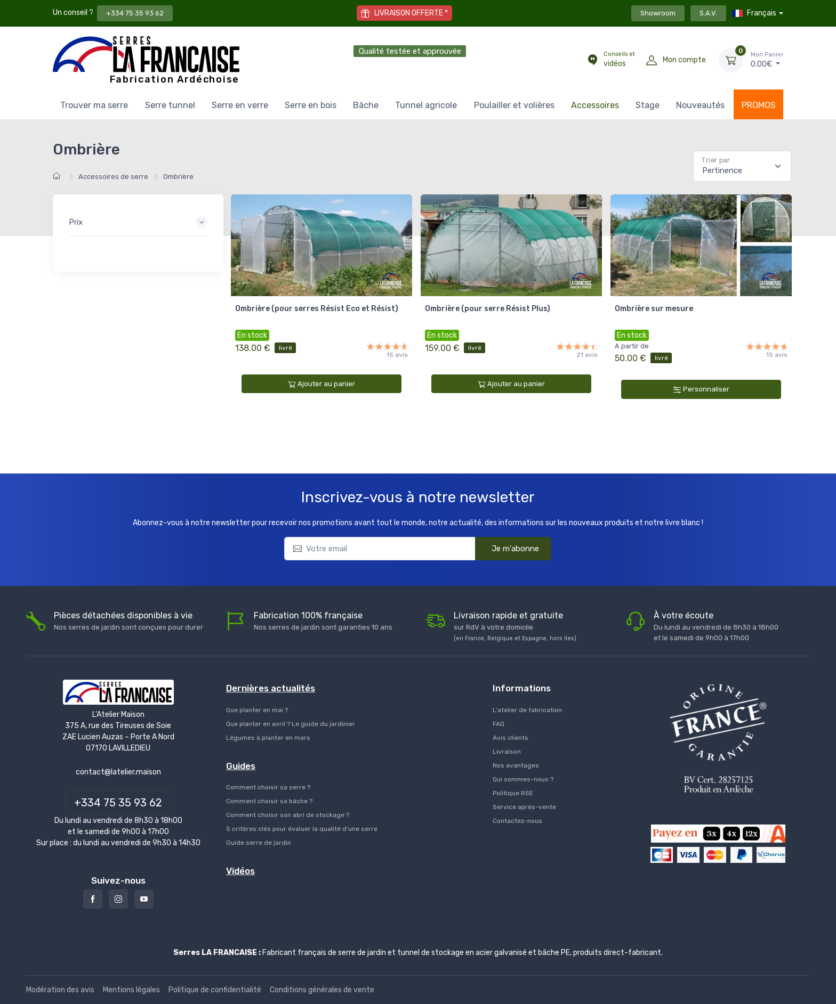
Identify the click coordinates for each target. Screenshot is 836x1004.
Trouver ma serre (94, 105)
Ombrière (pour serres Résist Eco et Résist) (316, 308)
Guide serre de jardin (258, 842)
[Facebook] (92, 899)
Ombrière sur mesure (654, 308)
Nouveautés (700, 105)
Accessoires (595, 105)
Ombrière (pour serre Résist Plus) (487, 308)
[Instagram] (118, 899)
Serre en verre (240, 105)
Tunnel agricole (426, 105)
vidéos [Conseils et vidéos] (619, 59)
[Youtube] (144, 899)
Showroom (658, 13)
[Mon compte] (651, 60)
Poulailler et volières (514, 105)
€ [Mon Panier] (767, 60)
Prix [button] (76, 222)
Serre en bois (310, 105)
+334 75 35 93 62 (135, 13)
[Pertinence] (742, 166)
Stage (648, 105)
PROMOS (759, 105)
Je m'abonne (508, 547)
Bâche (366, 105)
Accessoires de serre (113, 177)
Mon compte (684, 59)
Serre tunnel (170, 105)
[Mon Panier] (731, 60)
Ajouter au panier (321, 384)
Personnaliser (701, 389)
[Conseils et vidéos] (592, 60)
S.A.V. (708, 13)
